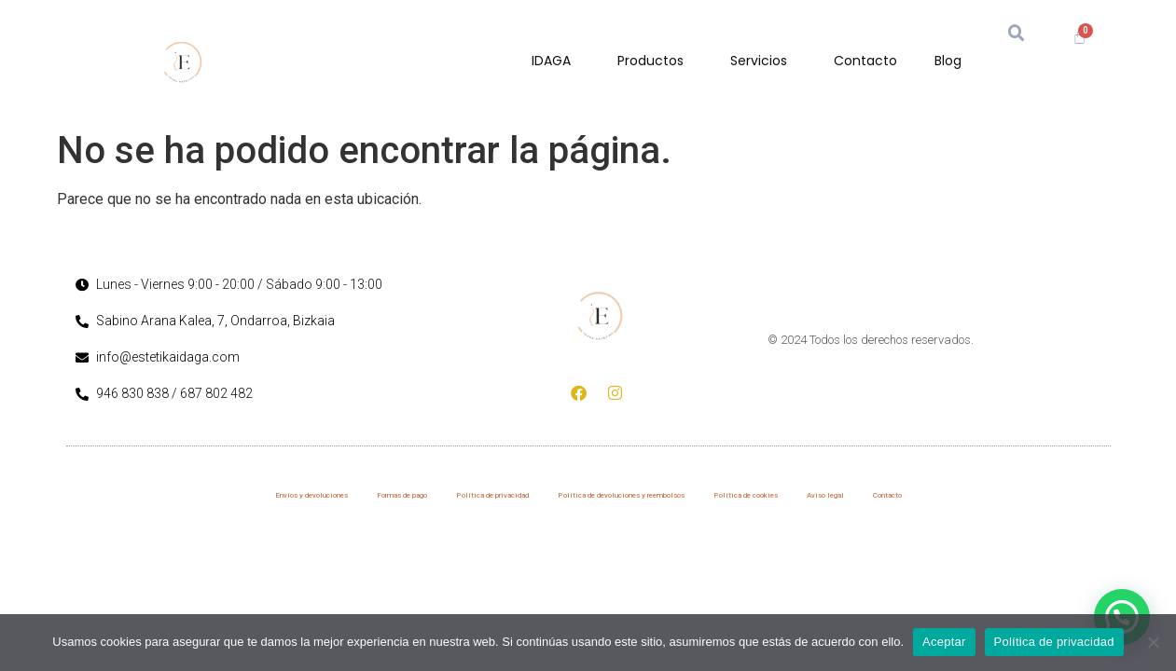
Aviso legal (825, 495)
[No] (1152, 642)
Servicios (763, 60)
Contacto (865, 60)
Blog (948, 60)
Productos (655, 60)
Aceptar (944, 642)
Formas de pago (402, 495)
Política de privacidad (492, 495)
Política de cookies (745, 495)
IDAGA (556, 60)
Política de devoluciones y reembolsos (621, 495)
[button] (1016, 33)
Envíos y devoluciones (311, 495)
